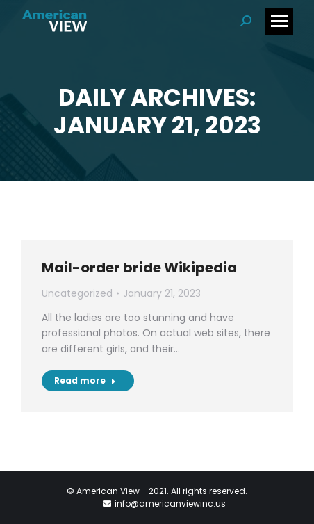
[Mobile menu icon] (279, 21)
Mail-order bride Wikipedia (139, 267)
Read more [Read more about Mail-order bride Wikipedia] (85, 380)
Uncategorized (77, 293)
